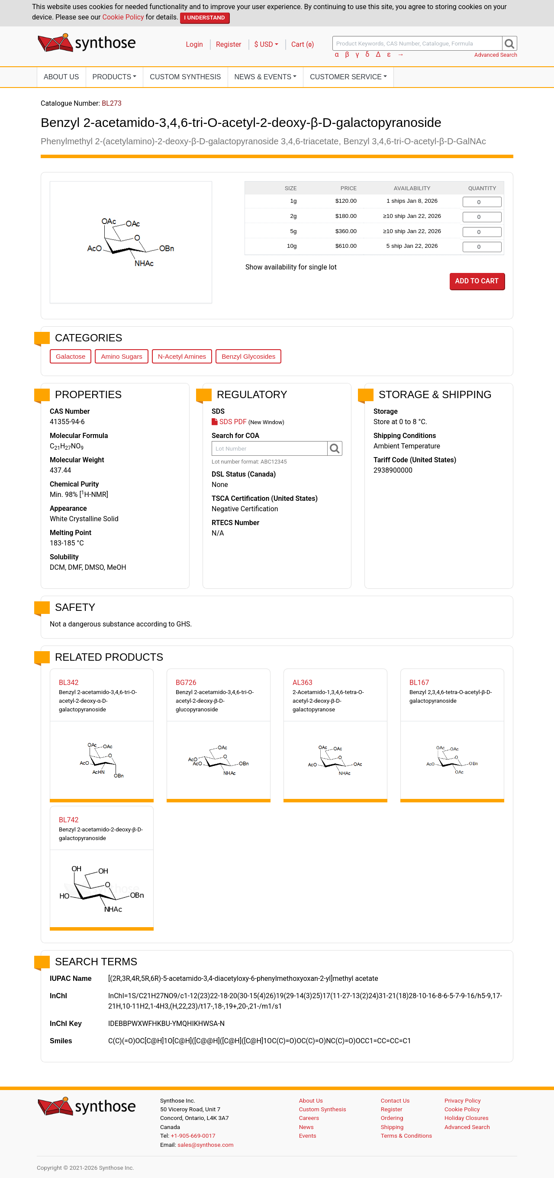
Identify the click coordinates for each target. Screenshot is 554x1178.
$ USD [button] (263, 44)
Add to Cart (477, 281)
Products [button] (112, 77)
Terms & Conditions (406, 1135)
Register (229, 44)
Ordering (392, 1117)
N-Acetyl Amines (182, 356)
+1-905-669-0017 (193, 1135)
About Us (61, 77)
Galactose (70, 356)
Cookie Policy (123, 17)
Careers (309, 1117)
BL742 (69, 820)
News (306, 1126)
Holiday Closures (466, 1117)
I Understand (204, 17)
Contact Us (395, 1100)
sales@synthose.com (205, 1144)
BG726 (186, 682)
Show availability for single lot (291, 267)
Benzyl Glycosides (248, 356)
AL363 (302, 682)
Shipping (392, 1126)
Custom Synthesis (185, 77)
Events (307, 1135)
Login (194, 44)
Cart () (302, 44)
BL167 (419, 682)
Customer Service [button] (346, 77)
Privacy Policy (462, 1100)
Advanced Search (495, 55)
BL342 (69, 682)
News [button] (263, 77)
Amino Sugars (121, 356)
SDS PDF (229, 422)
